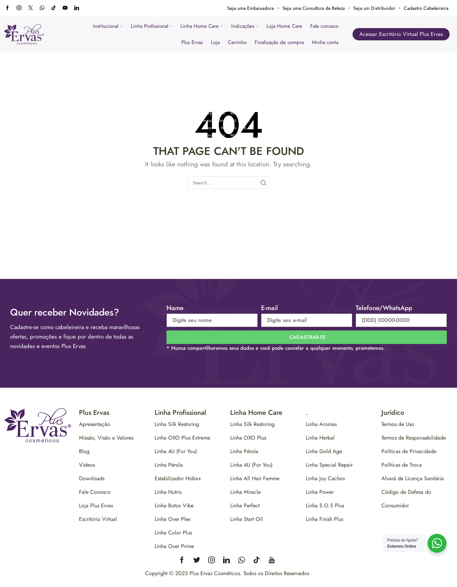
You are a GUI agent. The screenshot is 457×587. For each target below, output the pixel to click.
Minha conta (325, 42)
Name (174, 308)
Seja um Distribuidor (374, 8)
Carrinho (237, 42)
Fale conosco (324, 26)
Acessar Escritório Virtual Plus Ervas (401, 34)
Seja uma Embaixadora (250, 8)
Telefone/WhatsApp (384, 308)
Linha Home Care (201, 26)
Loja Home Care (284, 26)
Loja (215, 42)
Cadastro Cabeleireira (426, 8)
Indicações (245, 26)
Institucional (108, 26)
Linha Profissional (152, 26)
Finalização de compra (279, 42)
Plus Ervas (192, 42)
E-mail (269, 308)
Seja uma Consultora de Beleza (313, 8)
